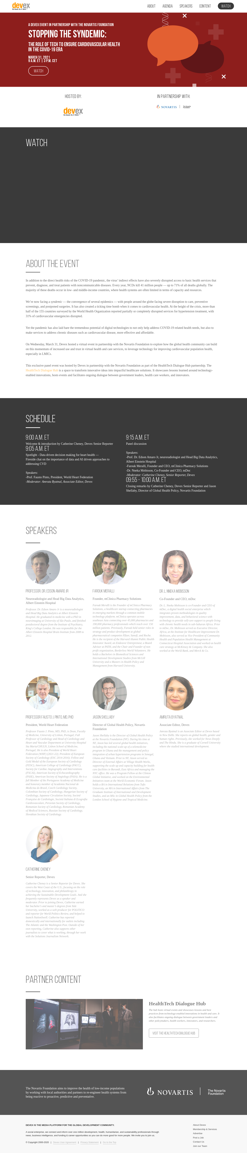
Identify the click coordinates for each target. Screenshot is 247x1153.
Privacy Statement (89, 1142)
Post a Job (198, 1137)
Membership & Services (205, 1129)
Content (205, 6)
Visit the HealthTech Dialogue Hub (173, 1034)
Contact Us (198, 1141)
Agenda (167, 6)
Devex (21, 7)
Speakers (186, 6)
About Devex (199, 1125)
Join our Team (200, 1146)
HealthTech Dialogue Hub (42, 370)
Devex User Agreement (64, 1142)
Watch (226, 6)
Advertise (197, 1133)
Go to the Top (109, 1142)
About (151, 6)
